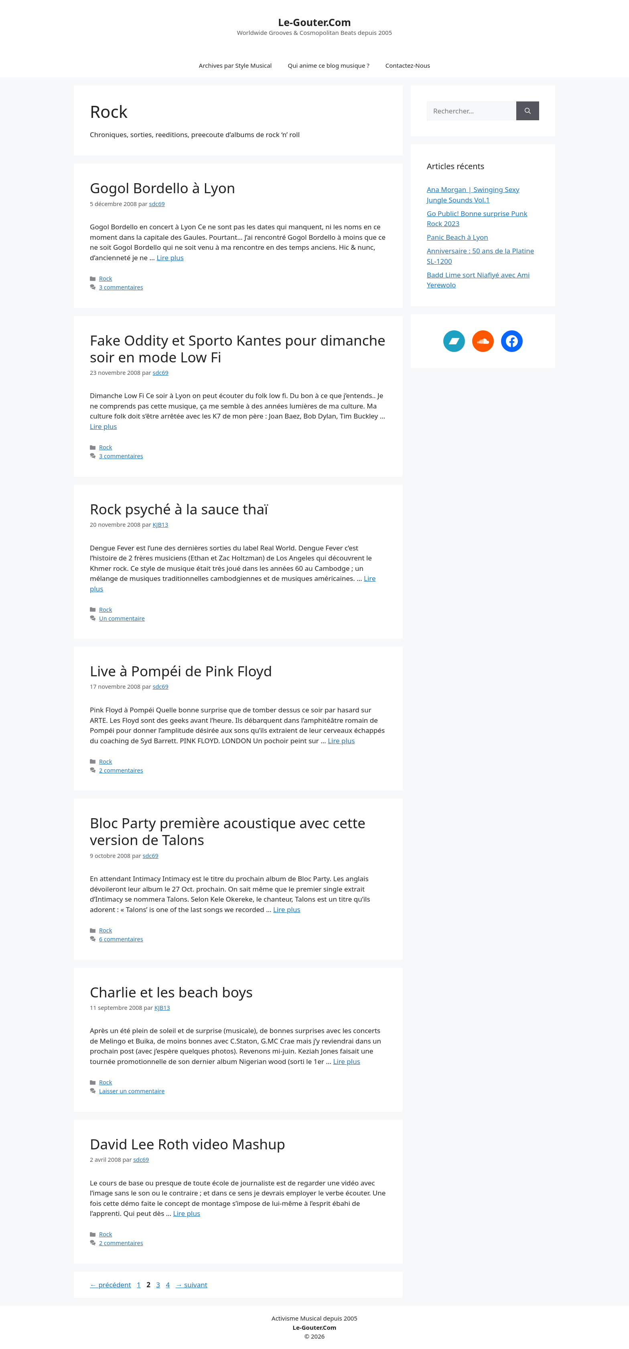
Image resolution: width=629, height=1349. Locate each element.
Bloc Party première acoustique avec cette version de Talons (227, 831)
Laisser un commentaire (131, 1091)
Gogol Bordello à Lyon (162, 187)
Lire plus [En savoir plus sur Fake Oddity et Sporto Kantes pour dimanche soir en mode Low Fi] (103, 426)
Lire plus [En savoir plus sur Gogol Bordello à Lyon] (169, 257)
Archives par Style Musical (235, 65)
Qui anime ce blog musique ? (328, 65)
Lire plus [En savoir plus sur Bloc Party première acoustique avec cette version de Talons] (286, 909)
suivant (191, 1284)
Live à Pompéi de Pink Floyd (181, 670)
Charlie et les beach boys (171, 992)
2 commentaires (121, 770)
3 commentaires (121, 287)
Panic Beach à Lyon (457, 237)
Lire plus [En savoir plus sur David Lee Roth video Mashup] (186, 1213)
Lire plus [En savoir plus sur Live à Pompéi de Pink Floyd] (341, 740)
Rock (105, 278)
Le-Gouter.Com (314, 22)
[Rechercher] (527, 111)
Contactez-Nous (408, 65)
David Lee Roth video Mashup (187, 1144)
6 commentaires (121, 939)
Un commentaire (122, 618)
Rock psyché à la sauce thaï (179, 509)
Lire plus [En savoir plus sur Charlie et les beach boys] (346, 1061)
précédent (110, 1284)
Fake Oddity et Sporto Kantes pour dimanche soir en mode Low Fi (238, 348)
